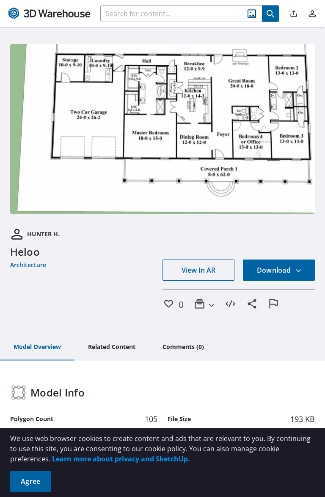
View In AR (198, 270)
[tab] (37, 347)
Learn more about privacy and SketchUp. (121, 458)
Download (279, 270)
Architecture (28, 265)
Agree (30, 481)
